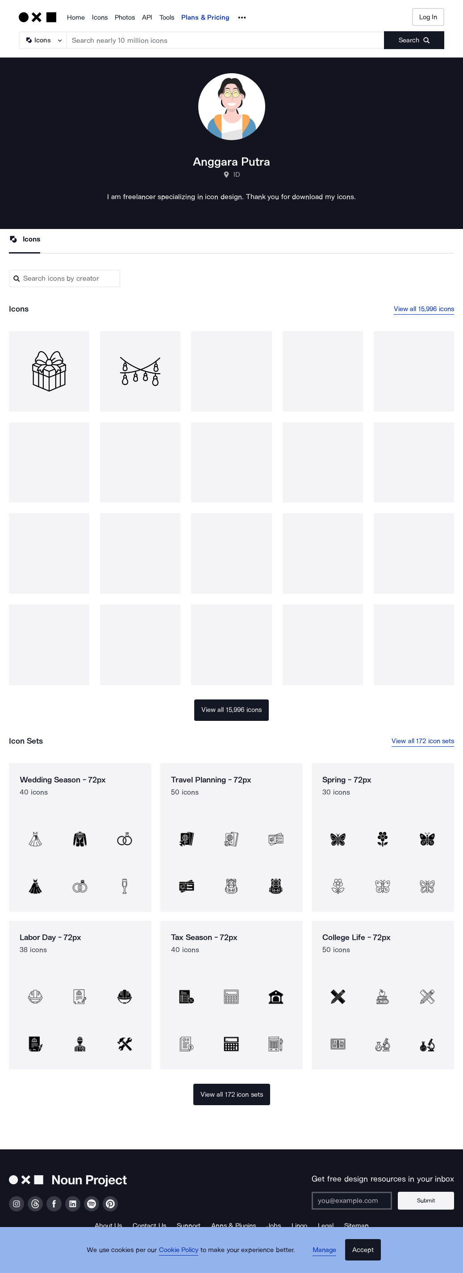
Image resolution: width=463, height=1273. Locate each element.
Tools (166, 17)
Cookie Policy (184, 1257)
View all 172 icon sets (423, 741)
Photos (125, 17)
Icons (100, 17)
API (147, 17)
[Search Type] (42, 40)
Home (76, 17)
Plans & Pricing (205, 17)
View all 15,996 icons (424, 309)
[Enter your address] (358, 1201)
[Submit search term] (414, 40)
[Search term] (225, 40)
